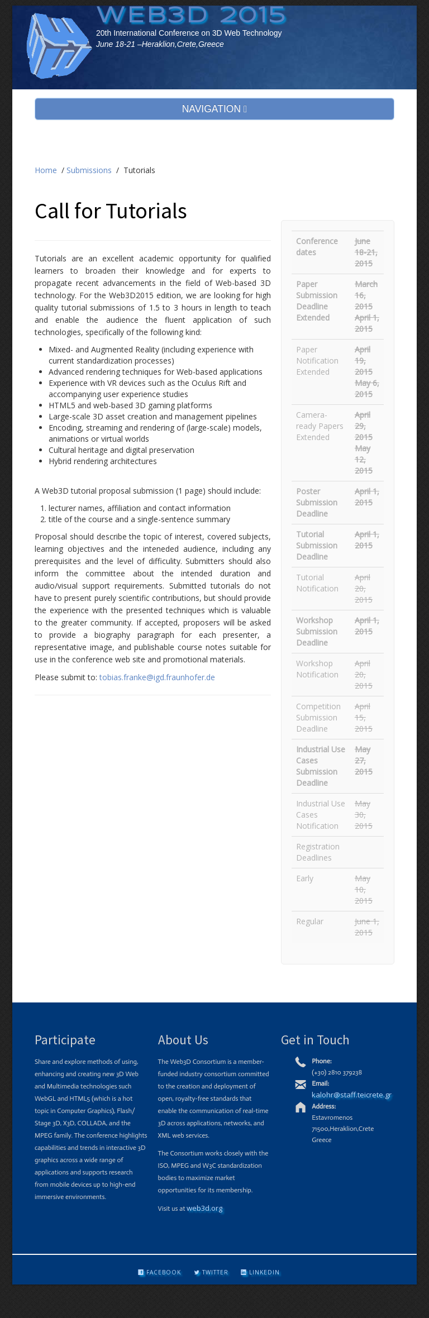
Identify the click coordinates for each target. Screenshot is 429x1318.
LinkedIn (260, 1272)
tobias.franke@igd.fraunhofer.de (157, 677)
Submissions (89, 170)
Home (46, 170)
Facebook (159, 1272)
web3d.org (204, 1208)
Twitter (211, 1272)
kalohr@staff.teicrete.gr (352, 1095)
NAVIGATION (214, 108)
